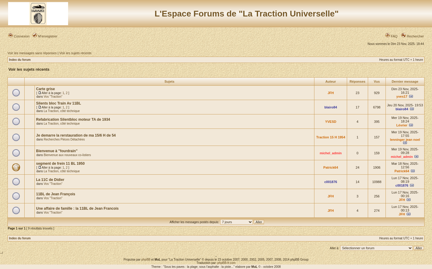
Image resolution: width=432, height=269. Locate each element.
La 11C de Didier (50, 180)
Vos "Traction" (53, 96)
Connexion (19, 36)
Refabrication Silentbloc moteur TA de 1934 (73, 119)
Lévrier (401, 125)
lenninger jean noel (405, 139)
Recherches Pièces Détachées (64, 139)
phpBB (145, 259)
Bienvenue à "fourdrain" (56, 151)
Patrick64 (330, 167)
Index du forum (20, 59)
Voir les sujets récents (75, 53)
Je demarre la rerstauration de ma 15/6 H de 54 (76, 135)
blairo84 (330, 107)
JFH (331, 93)
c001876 (330, 182)
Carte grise (45, 89)
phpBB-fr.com (227, 263)
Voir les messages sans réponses (32, 53)
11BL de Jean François (55, 194)
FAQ (391, 36)
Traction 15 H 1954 (330, 137)
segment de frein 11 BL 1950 (60, 163)
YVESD (330, 121)
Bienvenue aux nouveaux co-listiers (67, 155)
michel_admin (331, 153)
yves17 (401, 96)
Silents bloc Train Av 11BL (58, 103)
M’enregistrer (44, 36)
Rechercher (412, 36)
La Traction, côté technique (62, 111)
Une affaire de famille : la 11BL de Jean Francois (77, 208)
